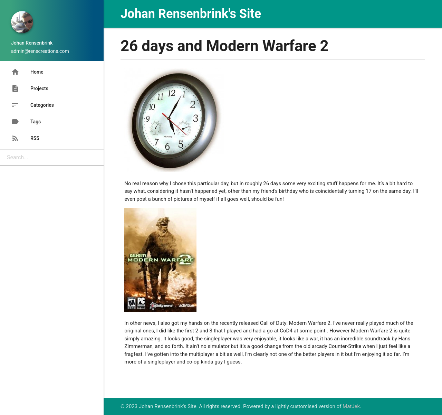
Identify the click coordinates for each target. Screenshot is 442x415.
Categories (32, 105)
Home (27, 72)
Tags (26, 121)
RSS (25, 138)
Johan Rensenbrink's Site (191, 14)
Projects (29, 88)
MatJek (351, 406)
